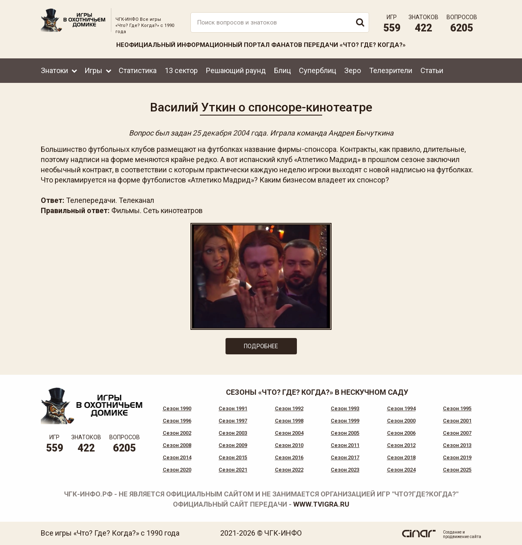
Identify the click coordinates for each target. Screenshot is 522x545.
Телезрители (390, 70)
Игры (93, 70)
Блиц (282, 70)
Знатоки (54, 70)
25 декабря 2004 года (229, 133)
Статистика (138, 70)
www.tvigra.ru (321, 504)
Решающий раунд (236, 70)
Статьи (431, 70)
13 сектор (181, 70)
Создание (452, 532)
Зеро (352, 70)
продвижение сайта (462, 536)
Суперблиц (317, 70)
